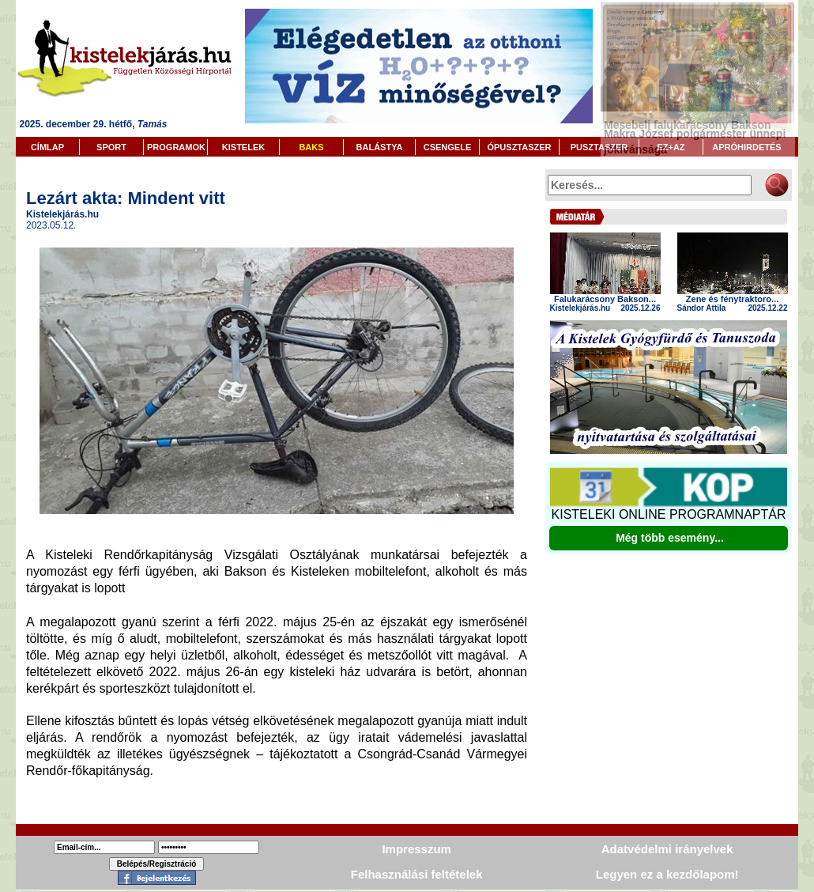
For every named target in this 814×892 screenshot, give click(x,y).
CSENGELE (448, 147)
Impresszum (416, 849)
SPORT (111, 147)
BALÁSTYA (379, 147)
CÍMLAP (47, 147)
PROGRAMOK (176, 147)
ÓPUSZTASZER (519, 147)
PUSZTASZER (599, 147)
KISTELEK (243, 147)
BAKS (311, 147)
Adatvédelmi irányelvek (667, 849)
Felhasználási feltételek (417, 874)
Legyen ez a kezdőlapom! (667, 874)
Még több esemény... (670, 537)
